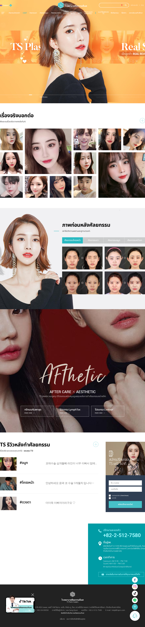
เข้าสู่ (142, 5)
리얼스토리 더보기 (142, 120)
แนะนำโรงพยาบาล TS (103, 13)
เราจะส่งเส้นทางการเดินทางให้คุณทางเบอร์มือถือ (123, 574)
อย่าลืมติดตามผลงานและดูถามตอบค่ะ (76, 231)
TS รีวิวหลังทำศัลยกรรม (25, 445)
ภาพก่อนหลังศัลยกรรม (86, 225)
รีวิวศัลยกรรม (115, 13)
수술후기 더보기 (95, 444)
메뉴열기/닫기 (3, 12)
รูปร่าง (80, 13)
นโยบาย (62, 619)
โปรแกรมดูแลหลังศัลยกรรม (88, 13)
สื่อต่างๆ (123, 13)
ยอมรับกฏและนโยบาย (116, 495)
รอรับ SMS (114, 498)
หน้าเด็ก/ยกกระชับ (66, 13)
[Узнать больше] (124, 495)
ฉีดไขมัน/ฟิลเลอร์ (73, 13)
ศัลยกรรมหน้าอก (56, 13)
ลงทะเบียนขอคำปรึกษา (136, 13)
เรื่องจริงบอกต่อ (17, 116)
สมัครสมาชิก (134, 5)
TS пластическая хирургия (72, 5)
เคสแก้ (25, 13)
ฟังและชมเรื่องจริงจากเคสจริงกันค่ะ (13, 121)
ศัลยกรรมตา (33, 13)
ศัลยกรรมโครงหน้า (14, 13)
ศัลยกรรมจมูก (44, 13)
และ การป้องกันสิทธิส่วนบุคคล (75, 619)
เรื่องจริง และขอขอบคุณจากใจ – (16, 450)
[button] (11, 52)
